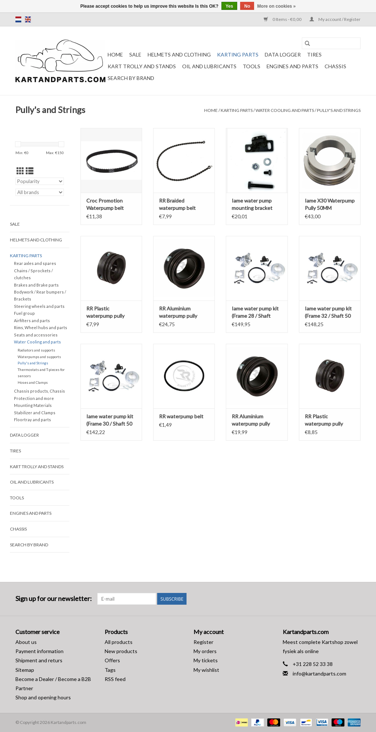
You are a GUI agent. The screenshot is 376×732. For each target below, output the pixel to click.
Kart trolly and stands (142, 66)
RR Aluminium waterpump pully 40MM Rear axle (178, 312)
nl (18, 19)
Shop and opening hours (43, 697)
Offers (112, 660)
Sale (135, 54)
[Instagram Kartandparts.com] (355, 599)
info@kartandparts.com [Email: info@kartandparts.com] (319, 673)
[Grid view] (20, 170)
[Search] (331, 43)
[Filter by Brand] (39, 192)
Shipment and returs (38, 660)
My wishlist (206, 670)
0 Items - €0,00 (283, 19)
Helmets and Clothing (179, 54)
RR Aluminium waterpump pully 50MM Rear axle (251, 420)
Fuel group (24, 313)
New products (121, 651)
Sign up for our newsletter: (53, 598)
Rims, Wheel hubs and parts (40, 327)
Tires (314, 54)
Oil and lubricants (209, 66)
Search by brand (131, 78)
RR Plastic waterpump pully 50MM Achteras (324, 420)
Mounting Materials (33, 405)
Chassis (335, 66)
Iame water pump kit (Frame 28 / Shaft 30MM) (255, 312)
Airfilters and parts (32, 320)
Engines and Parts (292, 66)
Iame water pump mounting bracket (252, 204)
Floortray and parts (32, 419)
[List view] (29, 170)
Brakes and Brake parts (36, 285)
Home (115, 54)
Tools (251, 66)
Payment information (39, 651)
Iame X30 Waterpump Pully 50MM (330, 204)
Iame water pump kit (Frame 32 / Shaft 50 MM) (328, 312)
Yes (229, 6)
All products (119, 642)
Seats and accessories (36, 334)
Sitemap (24, 670)
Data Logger (283, 54)
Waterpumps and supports (39, 356)
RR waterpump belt (181, 416)
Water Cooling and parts (285, 110)
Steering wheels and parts (39, 306)
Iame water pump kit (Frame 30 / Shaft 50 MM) (109, 420)
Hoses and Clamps (33, 382)
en (28, 19)
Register (203, 642)
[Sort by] (39, 181)
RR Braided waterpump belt (177, 204)
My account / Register (335, 19)
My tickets (206, 660)
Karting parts (237, 54)
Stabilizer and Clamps (34, 412)
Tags (110, 670)
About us (26, 642)
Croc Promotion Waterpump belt (105, 204)
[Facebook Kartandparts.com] (342, 599)
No (247, 6)
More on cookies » (276, 6)
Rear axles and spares (35, 263)
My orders (205, 651)
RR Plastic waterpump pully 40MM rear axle (105, 312)
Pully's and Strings (339, 110)
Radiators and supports (36, 350)
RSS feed (115, 679)
